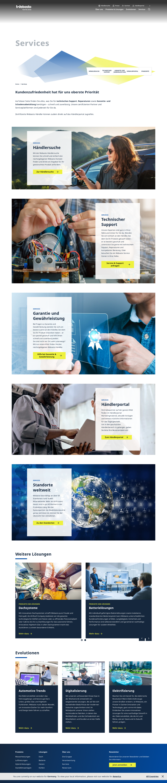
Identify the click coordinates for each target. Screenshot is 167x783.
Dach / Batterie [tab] (82, 640)
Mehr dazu (24, 633)
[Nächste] (149, 638)
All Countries (152, 776)
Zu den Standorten (45, 523)
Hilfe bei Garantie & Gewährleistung (46, 355)
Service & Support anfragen (115, 264)
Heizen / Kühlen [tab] (85, 640)
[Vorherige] (142, 638)
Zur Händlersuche (45, 171)
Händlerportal (77, 114)
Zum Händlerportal (114, 437)
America (117, 776)
